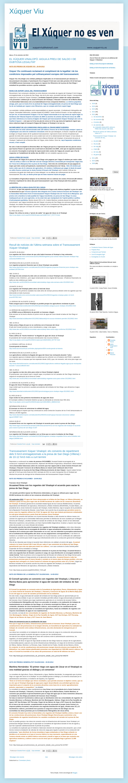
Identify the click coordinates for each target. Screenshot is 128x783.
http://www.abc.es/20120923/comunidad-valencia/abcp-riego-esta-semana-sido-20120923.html (41, 282)
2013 (93, 112)
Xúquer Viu (26, 11)
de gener (96, 154)
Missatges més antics (75, 757)
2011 (93, 158)
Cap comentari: (36, 238)
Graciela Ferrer (112, 341)
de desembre (98, 117)
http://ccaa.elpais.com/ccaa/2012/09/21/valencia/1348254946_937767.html (34, 340)
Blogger (74, 773)
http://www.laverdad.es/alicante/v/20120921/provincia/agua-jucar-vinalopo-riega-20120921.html (41, 391)
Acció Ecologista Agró (98, 254)
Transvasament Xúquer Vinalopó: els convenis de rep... (104, 136)
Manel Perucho (112, 353)
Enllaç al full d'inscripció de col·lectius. (103, 68)
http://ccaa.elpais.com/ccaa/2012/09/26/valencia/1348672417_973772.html (34, 215)
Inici (46, 757)
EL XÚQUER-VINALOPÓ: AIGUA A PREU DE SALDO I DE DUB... (104, 128)
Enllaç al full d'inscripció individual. (101, 64)
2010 (93, 161)
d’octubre (97, 122)
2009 (93, 163)
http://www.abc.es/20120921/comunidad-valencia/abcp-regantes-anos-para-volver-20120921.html (42, 378)
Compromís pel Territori (98, 252)
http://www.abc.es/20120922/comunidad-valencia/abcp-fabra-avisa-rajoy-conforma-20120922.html (42, 329)
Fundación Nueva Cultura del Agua (102, 247)
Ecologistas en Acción (98, 257)
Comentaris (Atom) (24, 760)
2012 (93, 114)
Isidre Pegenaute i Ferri (114, 345)
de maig (96, 146)
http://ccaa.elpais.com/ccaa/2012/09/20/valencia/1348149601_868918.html (34, 402)
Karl (111, 350)
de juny (96, 144)
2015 (93, 106)
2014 (93, 109)
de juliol (96, 141)
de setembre (98, 125)
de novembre (98, 119)
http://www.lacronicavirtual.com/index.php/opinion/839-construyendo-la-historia (35, 348)
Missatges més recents (17, 757)
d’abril (96, 149)
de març (96, 152)
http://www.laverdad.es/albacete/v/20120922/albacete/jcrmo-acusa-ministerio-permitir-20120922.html (43, 318)
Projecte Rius (95, 250)
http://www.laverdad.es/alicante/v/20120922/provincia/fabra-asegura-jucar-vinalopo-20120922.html (42, 306)
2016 (93, 103)
